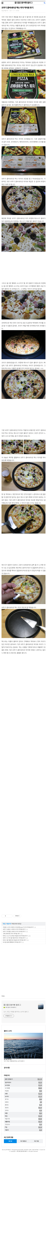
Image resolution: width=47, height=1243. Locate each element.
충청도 (23, 1191)
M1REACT (8, 1236)
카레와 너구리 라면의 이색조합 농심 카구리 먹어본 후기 (18, 1013)
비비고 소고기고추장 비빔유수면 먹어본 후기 (15, 1022)
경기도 (23, 1186)
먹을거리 (8, 1010)
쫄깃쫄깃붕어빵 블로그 (23, 3)
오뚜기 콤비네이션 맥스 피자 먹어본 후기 (17, 8)
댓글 (3, 1082)
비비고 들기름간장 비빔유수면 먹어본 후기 (14, 1026)
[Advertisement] (23, 29)
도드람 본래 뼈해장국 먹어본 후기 (12, 1028)
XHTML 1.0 (38, 1236)
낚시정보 (23, 1172)
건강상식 (23, 1211)
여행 (23, 1200)
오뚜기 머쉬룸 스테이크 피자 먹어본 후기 (14, 1018)
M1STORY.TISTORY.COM (24, 1236)
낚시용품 (23, 1174)
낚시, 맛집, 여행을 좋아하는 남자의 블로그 (16, 1098)
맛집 (4, 1010)
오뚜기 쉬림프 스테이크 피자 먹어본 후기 (14, 1015)
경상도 (23, 1194)
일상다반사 (23, 1169)
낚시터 (23, 1183)
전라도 (23, 1197)
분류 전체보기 (23, 1166)
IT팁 (23, 1214)
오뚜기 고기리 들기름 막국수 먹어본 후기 (14, 1024)
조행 (23, 1180)
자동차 (23, 1216)
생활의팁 (23, 1208)
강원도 (23, 1188)
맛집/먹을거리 (5, 10)
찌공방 (23, 1177)
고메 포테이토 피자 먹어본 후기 (11, 1020)
